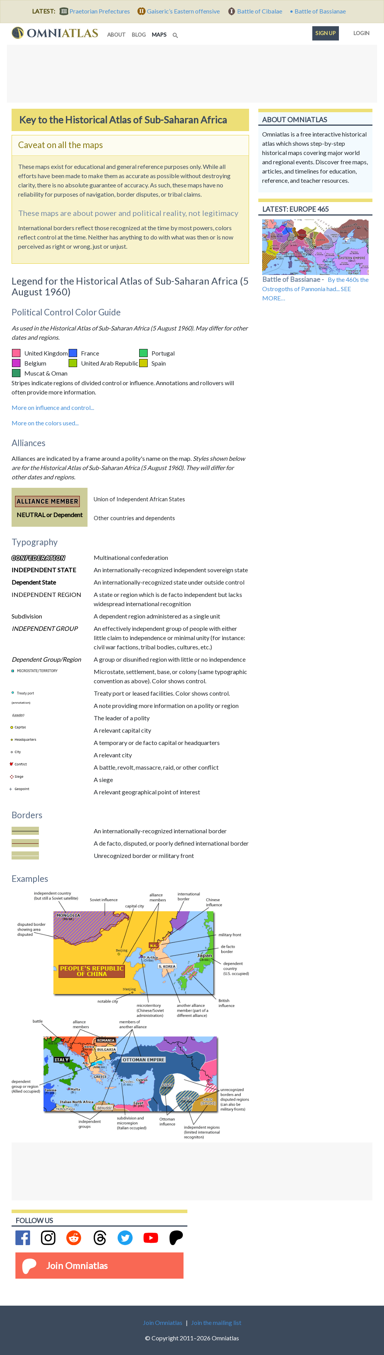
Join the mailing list (216, 1322)
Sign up (325, 33)
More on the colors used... (45, 422)
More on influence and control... (53, 407)
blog (139, 35)
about (116, 35)
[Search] (176, 33)
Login (359, 31)
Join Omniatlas (77, 1265)
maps (161, 34)
